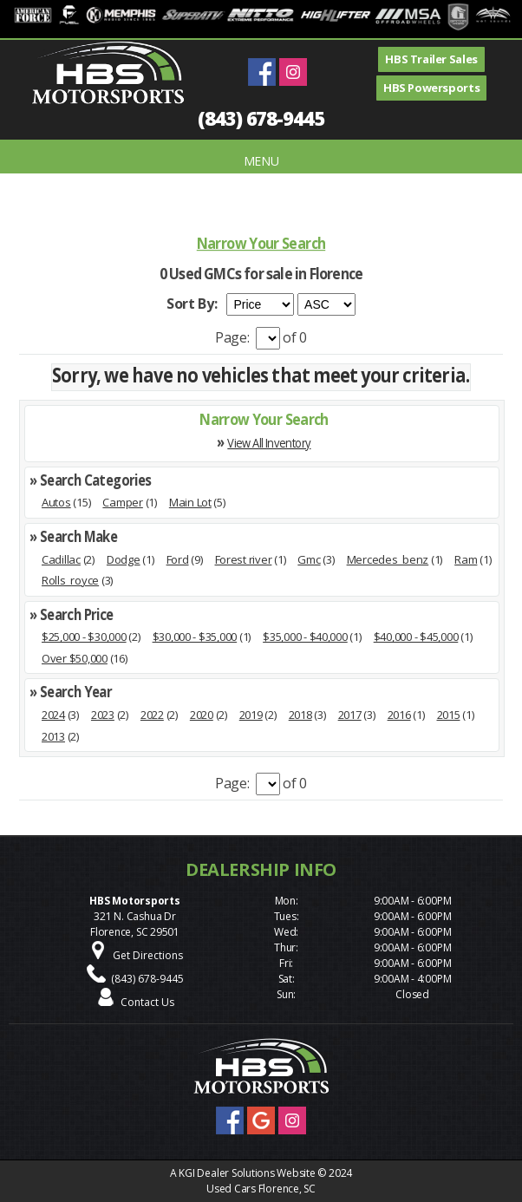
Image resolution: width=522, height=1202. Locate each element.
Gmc (308, 559)
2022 (152, 714)
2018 (300, 714)
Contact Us (147, 1002)
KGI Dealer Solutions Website (247, 1173)
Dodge (123, 559)
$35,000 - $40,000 (305, 636)
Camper (122, 502)
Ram (465, 559)
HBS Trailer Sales (431, 59)
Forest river (243, 559)
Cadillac (61, 559)
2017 (350, 714)
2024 (53, 714)
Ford (177, 559)
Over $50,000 (75, 658)
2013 (53, 736)
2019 (251, 714)
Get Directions (148, 955)
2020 (201, 714)
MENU (261, 161)
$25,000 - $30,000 (84, 636)
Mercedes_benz (388, 559)
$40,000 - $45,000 (416, 636)
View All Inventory (268, 442)
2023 (102, 714)
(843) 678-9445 (261, 118)
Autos (56, 502)
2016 (399, 714)
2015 (448, 714)
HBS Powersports (431, 87)
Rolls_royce (70, 580)
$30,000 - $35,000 (195, 636)
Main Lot (190, 502)
